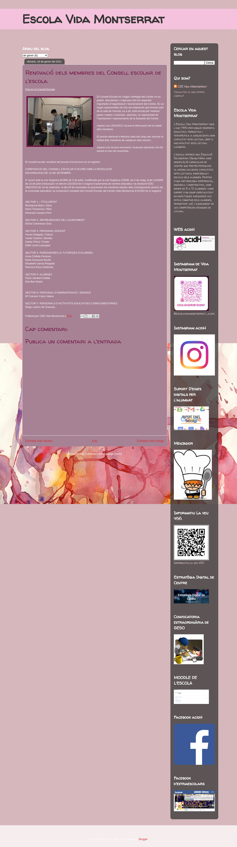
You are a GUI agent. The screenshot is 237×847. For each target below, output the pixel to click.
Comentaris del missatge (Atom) (103, 453)
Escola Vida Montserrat (93, 19)
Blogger (143, 839)
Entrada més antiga (150, 441)
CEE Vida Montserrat (192, 86)
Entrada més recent (38, 441)
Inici (94, 441)
